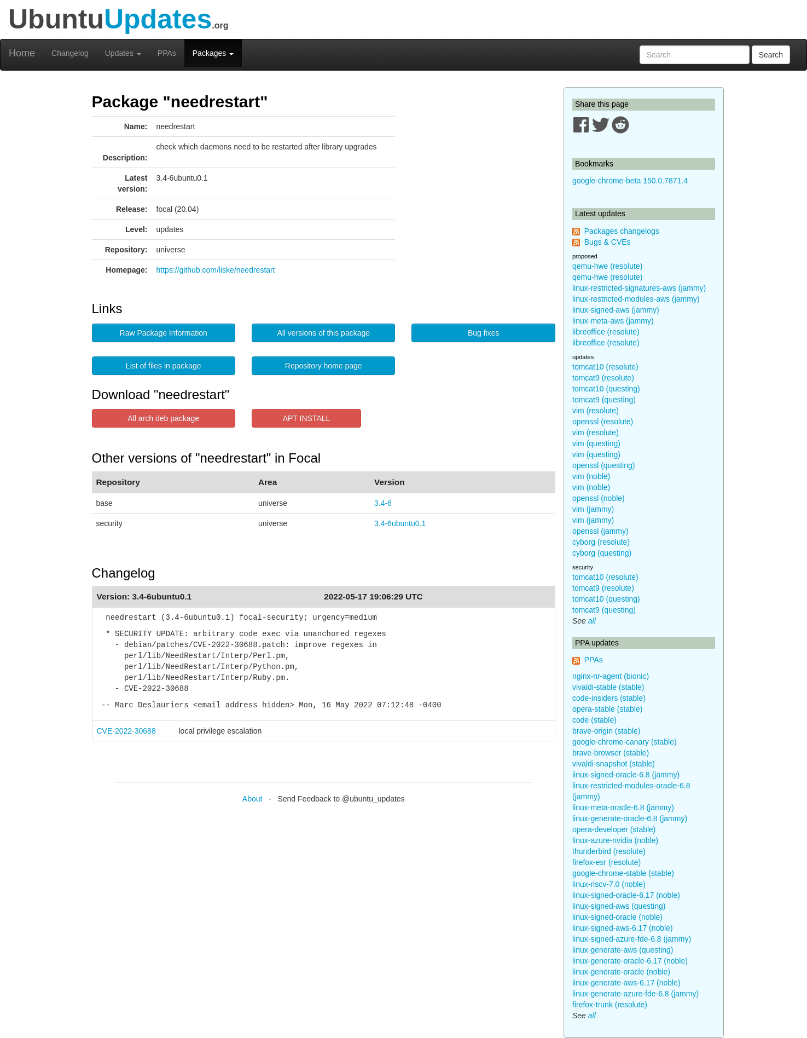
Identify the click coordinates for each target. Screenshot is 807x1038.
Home (22, 53)
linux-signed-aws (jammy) (615, 309)
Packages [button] (213, 53)
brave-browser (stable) (610, 752)
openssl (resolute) (602, 421)
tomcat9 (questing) (604, 399)
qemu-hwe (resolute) (607, 266)
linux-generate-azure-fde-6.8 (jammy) (635, 993)
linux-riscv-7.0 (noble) (609, 884)
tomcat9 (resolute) (603, 377)
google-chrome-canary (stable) (624, 741)
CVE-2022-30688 (126, 730)
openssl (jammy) (600, 531)
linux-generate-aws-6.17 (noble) (626, 982)
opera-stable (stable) (607, 709)
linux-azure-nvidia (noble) (615, 840)
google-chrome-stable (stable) (623, 873)
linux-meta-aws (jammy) (613, 320)
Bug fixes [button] (484, 332)
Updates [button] (123, 53)
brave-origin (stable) (606, 730)
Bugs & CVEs (607, 242)
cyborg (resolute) (601, 542)
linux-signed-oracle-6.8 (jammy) (626, 774)
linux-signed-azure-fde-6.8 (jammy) (631, 939)
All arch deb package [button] (163, 418)
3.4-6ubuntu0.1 (400, 523)
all (592, 620)
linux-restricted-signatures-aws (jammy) (639, 288)
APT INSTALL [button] (306, 418)
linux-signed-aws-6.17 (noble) (622, 928)
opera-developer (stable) (614, 829)
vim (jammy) (593, 509)
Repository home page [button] (323, 365)
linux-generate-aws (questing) (622, 949)
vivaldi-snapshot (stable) (613, 763)
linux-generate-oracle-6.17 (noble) (630, 960)
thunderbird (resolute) (609, 851)
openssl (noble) (598, 498)
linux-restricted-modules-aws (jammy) (636, 299)
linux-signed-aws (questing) (618, 906)
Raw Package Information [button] (163, 332)
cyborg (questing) (601, 553)
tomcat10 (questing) (606, 388)
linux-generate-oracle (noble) (621, 971)
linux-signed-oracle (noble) (617, 917)
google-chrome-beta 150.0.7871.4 (630, 180)
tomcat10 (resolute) (605, 366)
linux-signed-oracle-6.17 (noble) (626, 895)
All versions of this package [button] (323, 332)
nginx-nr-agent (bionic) (610, 676)
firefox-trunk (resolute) (609, 1004)
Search (771, 54)
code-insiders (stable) (609, 698)
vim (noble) (591, 476)
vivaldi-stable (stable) (608, 687)
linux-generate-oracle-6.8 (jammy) (629, 818)
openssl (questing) (603, 465)
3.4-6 (383, 503)
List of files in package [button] (163, 365)
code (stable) (594, 720)
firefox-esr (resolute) (606, 862)
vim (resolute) (595, 410)
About (252, 798)
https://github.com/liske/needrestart (215, 270)
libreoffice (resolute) (606, 331)
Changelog (70, 53)
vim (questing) (596, 443)
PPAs (167, 53)
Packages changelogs (621, 231)
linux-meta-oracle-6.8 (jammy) (623, 807)
